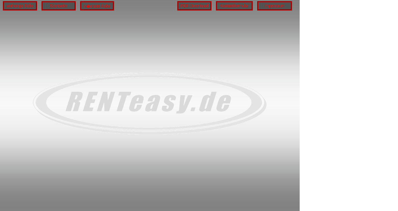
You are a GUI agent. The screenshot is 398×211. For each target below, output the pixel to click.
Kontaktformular (234, 6)
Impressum (275, 6)
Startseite (58, 6)
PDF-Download (194, 6)
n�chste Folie (97, 6)
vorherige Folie (20, 6)
